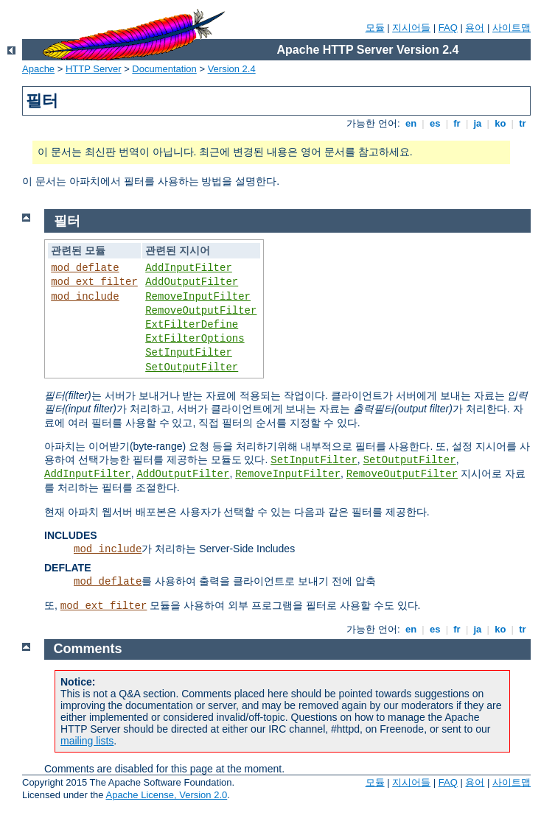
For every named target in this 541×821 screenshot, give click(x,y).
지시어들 (411, 27)
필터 (67, 221)
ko (500, 123)
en (410, 123)
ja (477, 123)
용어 (474, 27)
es (435, 123)
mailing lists (87, 741)
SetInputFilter (188, 353)
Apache (38, 68)
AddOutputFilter (191, 282)
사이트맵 (511, 27)
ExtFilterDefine (191, 325)
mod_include (85, 297)
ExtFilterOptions (194, 339)
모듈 (375, 27)
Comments (88, 648)
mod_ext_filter (94, 282)
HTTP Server (94, 68)
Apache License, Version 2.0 (166, 794)
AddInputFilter (188, 268)
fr (457, 123)
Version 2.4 (232, 68)
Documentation (164, 68)
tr (523, 123)
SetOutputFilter (191, 367)
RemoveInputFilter (198, 297)
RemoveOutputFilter (200, 311)
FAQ (448, 27)
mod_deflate (85, 268)
